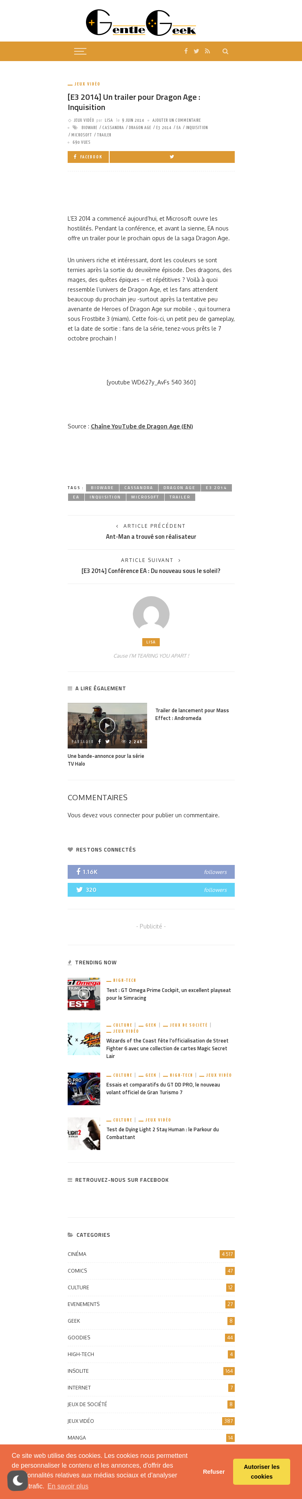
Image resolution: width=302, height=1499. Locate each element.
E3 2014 (164, 127)
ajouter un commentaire (176, 120)
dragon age (140, 127)
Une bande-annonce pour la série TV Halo (106, 760)
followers (215, 872)
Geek (151, 1025)
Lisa (109, 120)
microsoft (81, 135)
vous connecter (119, 815)
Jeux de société (189, 1025)
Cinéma (151, 1254)
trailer (104, 135)
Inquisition (197, 127)
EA (178, 127)
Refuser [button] (214, 1471)
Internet (151, 1388)
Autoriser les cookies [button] (262, 1472)
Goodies (151, 1338)
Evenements (151, 1304)
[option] (107, 735)
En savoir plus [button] (67, 1486)
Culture (122, 1025)
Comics (151, 1271)
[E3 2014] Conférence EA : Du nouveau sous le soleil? (151, 570)
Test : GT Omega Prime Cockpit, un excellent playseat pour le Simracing (168, 994)
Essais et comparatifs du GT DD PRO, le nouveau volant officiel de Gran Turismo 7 (163, 1088)
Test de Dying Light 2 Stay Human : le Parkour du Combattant (162, 1133)
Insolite (151, 1371)
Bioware (89, 127)
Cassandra (113, 127)
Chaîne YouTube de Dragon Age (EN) (142, 426)
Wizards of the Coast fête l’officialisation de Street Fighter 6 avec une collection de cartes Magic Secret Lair (167, 1048)
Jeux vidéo (88, 84)
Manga (151, 1438)
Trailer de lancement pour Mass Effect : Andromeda (192, 714)
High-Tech (125, 980)
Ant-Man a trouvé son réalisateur (151, 536)
